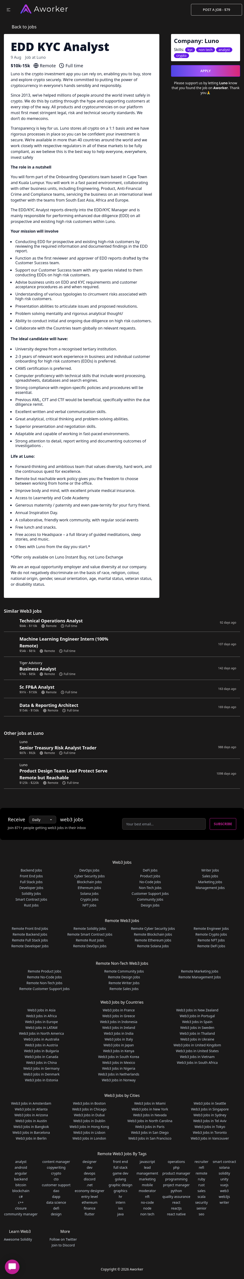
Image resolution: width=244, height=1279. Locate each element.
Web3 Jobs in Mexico (118, 1062)
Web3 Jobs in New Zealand (197, 1010)
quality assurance (176, 1196)
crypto (56, 1173)
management (147, 1173)
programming (176, 1179)
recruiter (201, 1161)
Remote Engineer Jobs (211, 928)
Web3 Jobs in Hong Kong (89, 1126)
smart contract (224, 1161)
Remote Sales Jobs (124, 988)
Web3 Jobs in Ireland (118, 1027)
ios (120, 1208)
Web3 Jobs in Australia (41, 1039)
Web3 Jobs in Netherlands (118, 1074)
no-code (147, 1202)
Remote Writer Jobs (123, 983)
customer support (56, 1185)
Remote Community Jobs (124, 971)
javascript (147, 1161)
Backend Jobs (31, 870)
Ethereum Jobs (89, 887)
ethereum (90, 1202)
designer (89, 1161)
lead (147, 1167)
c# (21, 1196)
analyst (21, 1161)
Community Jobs (150, 899)
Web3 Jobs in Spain (197, 1021)
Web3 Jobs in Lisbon (89, 1132)
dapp (56, 1196)
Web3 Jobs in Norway (119, 1080)
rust (201, 1185)
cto (56, 1179)
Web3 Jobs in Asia (41, 1010)
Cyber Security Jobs (89, 876)
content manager (56, 1161)
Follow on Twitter (63, 1239)
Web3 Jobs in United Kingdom (197, 1045)
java (120, 1214)
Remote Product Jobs (44, 971)
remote (201, 1173)
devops (89, 1173)
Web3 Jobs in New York (150, 1109)
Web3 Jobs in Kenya (118, 1051)
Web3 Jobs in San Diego (150, 1132)
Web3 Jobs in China (41, 1062)
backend (21, 1179)
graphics (120, 1190)
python (176, 1190)
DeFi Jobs (150, 870)
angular (21, 1173)
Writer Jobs (210, 870)
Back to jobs (24, 27)
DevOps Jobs (89, 870)
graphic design (120, 1185)
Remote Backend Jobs (30, 934)
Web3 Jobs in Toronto (210, 1132)
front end (120, 1161)
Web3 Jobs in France (119, 1010)
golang (120, 1179)
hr (120, 1196)
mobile (147, 1185)
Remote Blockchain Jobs (153, 934)
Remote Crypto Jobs (211, 934)
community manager (21, 1214)
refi (201, 1167)
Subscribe (223, 824)
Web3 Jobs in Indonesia (118, 1021)
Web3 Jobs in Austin (31, 1120)
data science (56, 1202)
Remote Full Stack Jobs (30, 940)
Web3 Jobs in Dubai (89, 1115)
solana (224, 1167)
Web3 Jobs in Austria (41, 1045)
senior (202, 1208)
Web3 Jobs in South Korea (118, 1056)
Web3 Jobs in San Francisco (149, 1138)
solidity (224, 1173)
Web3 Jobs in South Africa (197, 1062)
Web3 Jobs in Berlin (31, 1138)
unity (224, 1179)
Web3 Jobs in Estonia (41, 1080)
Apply (205, 70)
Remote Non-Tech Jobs (45, 983)
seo (201, 1214)
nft (147, 1196)
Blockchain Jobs (89, 882)
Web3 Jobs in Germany (41, 1068)
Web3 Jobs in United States (197, 1051)
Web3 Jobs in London (89, 1138)
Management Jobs (210, 887)
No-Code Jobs (150, 882)
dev (89, 1167)
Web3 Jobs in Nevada (150, 1115)
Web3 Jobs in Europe (41, 1021)
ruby (201, 1179)
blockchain (20, 1190)
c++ (21, 1202)
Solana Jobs (89, 893)
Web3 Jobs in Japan (118, 1045)
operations (176, 1161)
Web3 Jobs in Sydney (209, 1115)
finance (89, 1208)
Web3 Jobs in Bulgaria (41, 1051)
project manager (176, 1185)
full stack (120, 1167)
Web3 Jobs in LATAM (42, 1027)
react (176, 1202)
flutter (90, 1214)
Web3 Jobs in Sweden (197, 1027)
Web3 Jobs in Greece (118, 1016)
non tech (147, 1214)
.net (90, 1185)
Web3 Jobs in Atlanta (31, 1109)
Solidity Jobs (31, 893)
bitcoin (20, 1185)
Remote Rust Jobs (90, 940)
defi (56, 1208)
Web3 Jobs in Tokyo (209, 1126)
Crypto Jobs (89, 899)
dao (56, 1190)
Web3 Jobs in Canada (41, 1056)
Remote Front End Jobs (30, 928)
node (147, 1208)
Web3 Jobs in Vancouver (210, 1138)
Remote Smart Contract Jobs (89, 934)
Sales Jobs (210, 876)
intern (120, 1202)
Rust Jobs (31, 905)
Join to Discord (63, 1245)
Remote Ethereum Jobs (153, 940)
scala (202, 1196)
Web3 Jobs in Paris (149, 1126)
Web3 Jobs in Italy (119, 1039)
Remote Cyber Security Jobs (153, 928)
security (201, 1202)
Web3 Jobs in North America (41, 1033)
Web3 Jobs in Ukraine (197, 1039)
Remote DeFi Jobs (211, 946)
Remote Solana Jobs (153, 946)
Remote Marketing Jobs (199, 971)
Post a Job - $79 (216, 9)
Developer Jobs (31, 887)
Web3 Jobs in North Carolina (149, 1120)
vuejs (224, 1185)
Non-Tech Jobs (150, 887)
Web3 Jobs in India (119, 1033)
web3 (224, 1190)
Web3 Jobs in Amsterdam (31, 1103)
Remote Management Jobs (200, 977)
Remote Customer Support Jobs (44, 988)
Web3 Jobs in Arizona (31, 1115)
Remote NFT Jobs (211, 940)
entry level (89, 1196)
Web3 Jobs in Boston (89, 1103)
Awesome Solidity (18, 1239)
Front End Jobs (31, 876)
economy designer (89, 1190)
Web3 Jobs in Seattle (210, 1103)
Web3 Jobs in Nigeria (118, 1068)
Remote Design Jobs (124, 977)
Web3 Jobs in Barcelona (31, 1132)
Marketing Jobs (210, 882)
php (176, 1167)
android (21, 1167)
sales (202, 1190)
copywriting (56, 1167)
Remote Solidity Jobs (89, 928)
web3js (224, 1196)
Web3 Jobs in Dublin (89, 1120)
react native (176, 1214)
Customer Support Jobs (150, 893)
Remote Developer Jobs (29, 946)
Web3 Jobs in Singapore (210, 1109)
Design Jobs (150, 905)
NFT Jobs (89, 905)
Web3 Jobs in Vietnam (197, 1056)
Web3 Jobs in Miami (150, 1103)
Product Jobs (150, 876)
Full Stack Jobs (31, 882)
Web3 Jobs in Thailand (197, 1033)
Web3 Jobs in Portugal (197, 1016)
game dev (120, 1173)
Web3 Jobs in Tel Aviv (209, 1120)
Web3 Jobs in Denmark (41, 1074)
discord (89, 1179)
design (56, 1214)
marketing (147, 1179)
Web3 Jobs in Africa (41, 1016)
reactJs (176, 1208)
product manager (176, 1173)
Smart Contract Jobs (31, 899)
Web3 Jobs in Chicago (89, 1109)
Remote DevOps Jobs (89, 946)
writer (224, 1202)
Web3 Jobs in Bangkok (31, 1126)
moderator (147, 1190)
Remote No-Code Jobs (44, 977)
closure (21, 1208)
